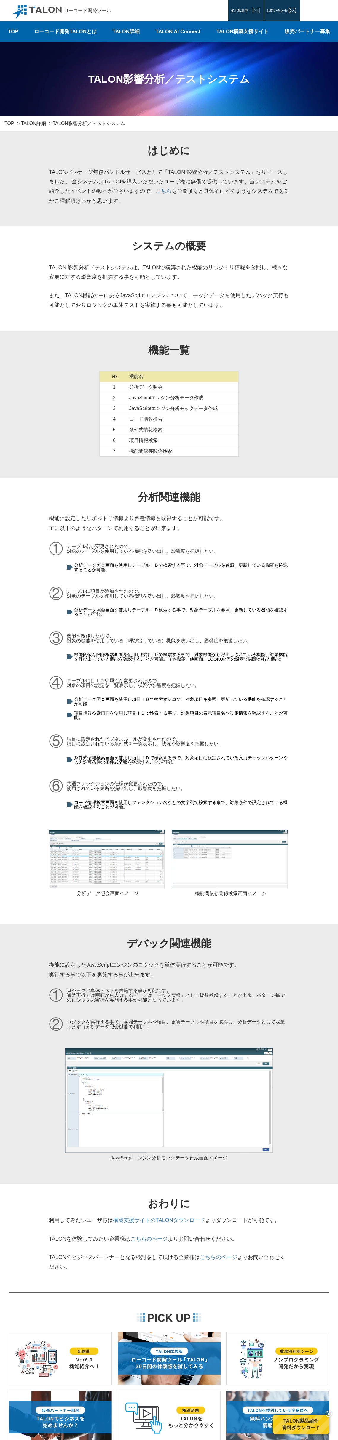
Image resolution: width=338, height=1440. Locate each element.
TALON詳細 (126, 31)
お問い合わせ (277, 11)
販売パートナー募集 (307, 31)
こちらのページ (149, 1239)
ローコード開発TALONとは (65, 31)
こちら (164, 191)
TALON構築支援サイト (242, 31)
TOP (13, 31)
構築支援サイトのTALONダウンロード (159, 1220)
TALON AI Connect (178, 31)
